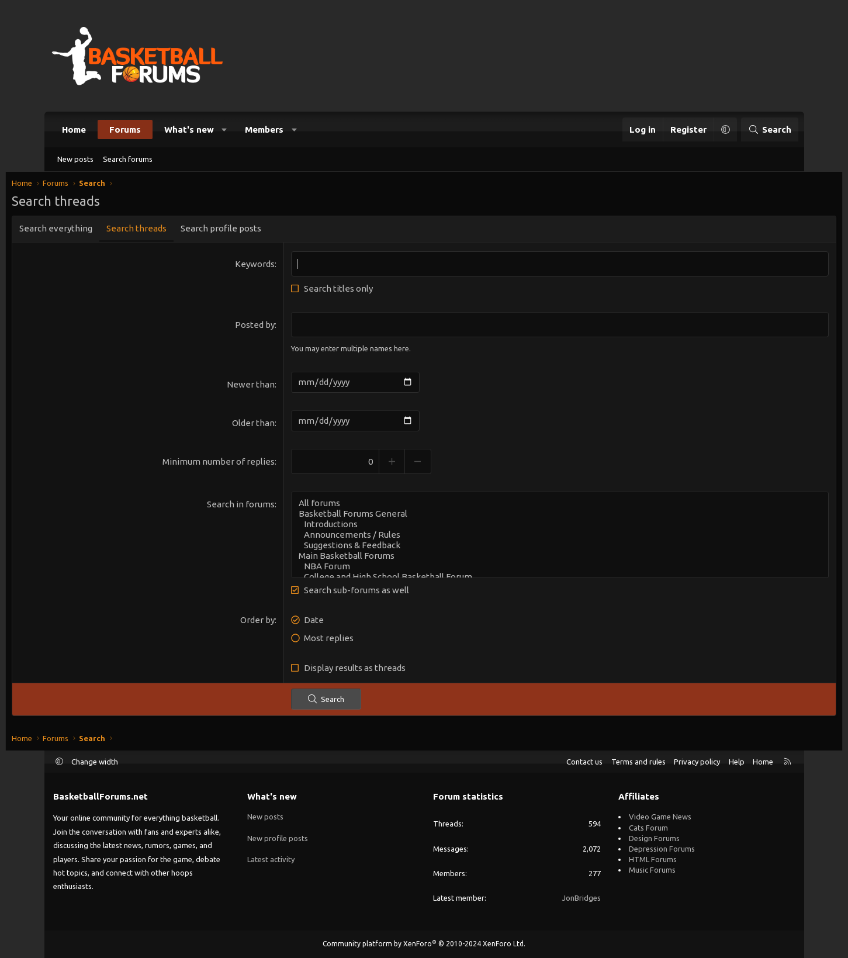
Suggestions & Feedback (545, 547)
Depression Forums (662, 849)
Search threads (178, 231)
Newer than (265, 387)
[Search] (769, 129)
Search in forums (255, 506)
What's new (189, 129)
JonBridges (581, 898)
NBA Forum (545, 568)
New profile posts (277, 838)
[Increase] (406, 463)
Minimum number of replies (232, 464)
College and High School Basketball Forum (545, 579)
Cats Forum (648, 828)
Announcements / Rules (545, 537)
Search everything (97, 231)
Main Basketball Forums (545, 558)
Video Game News (660, 816)
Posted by (269, 328)
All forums (545, 505)
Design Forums (654, 838)
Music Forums (652, 870)
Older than (267, 425)
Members (264, 129)
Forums (125, 129)
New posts (75, 159)
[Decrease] (432, 463)
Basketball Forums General (545, 516)
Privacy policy (697, 762)
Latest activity (271, 859)
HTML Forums (653, 859)
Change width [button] (94, 762)
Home (74, 129)
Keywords (269, 267)
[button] (224, 129)
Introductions (545, 526)
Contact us (584, 762)
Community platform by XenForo (424, 943)
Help (737, 762)
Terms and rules (638, 762)
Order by (271, 622)
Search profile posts (263, 231)
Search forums (128, 159)
